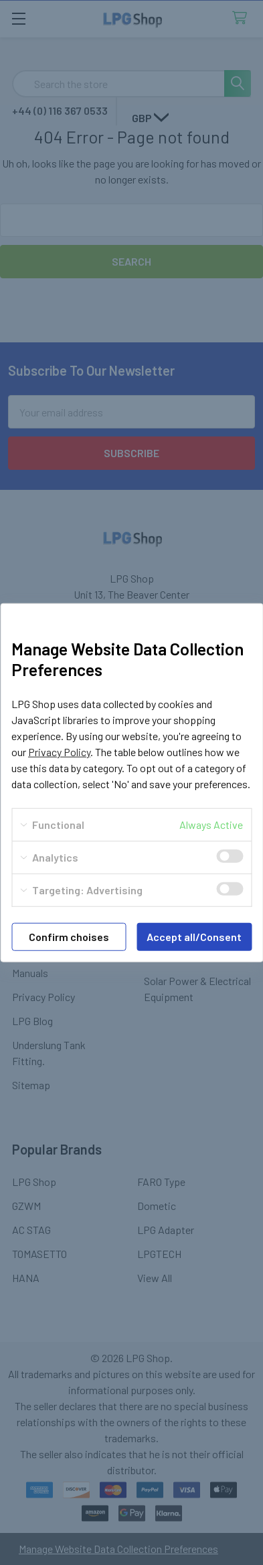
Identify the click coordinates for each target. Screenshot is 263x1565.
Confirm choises (69, 936)
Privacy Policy (59, 751)
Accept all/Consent (194, 936)
